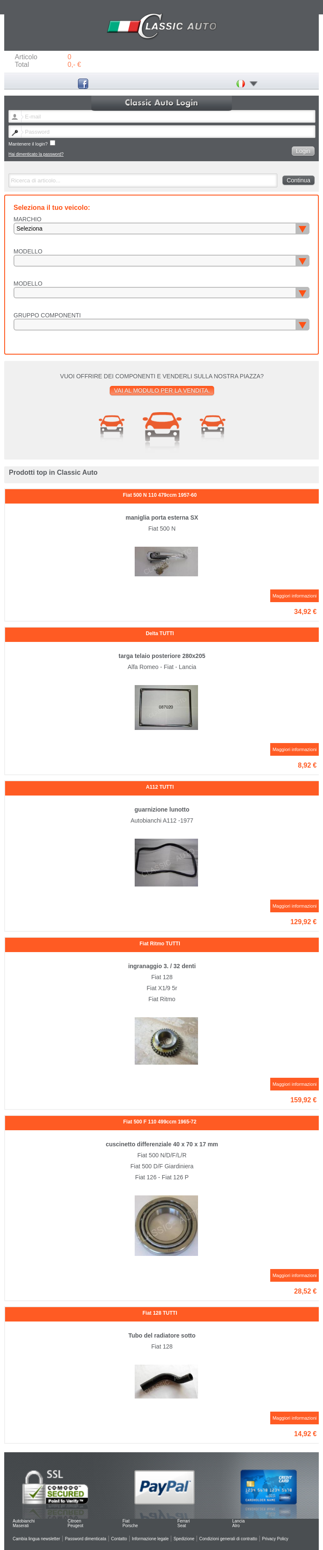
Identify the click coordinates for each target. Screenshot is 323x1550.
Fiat (126, 1521)
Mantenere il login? (31, 143)
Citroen (74, 1521)
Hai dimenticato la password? (36, 154)
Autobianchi (24, 1521)
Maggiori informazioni (294, 595)
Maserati (21, 1525)
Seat (181, 1525)
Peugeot (75, 1525)
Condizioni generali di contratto (228, 1538)
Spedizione (184, 1538)
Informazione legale (150, 1538)
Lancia (238, 1521)
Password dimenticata (85, 1538)
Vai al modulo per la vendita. (162, 390)
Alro (236, 1525)
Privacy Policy (275, 1538)
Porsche (130, 1525)
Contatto (119, 1538)
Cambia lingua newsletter (36, 1538)
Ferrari (183, 1521)
